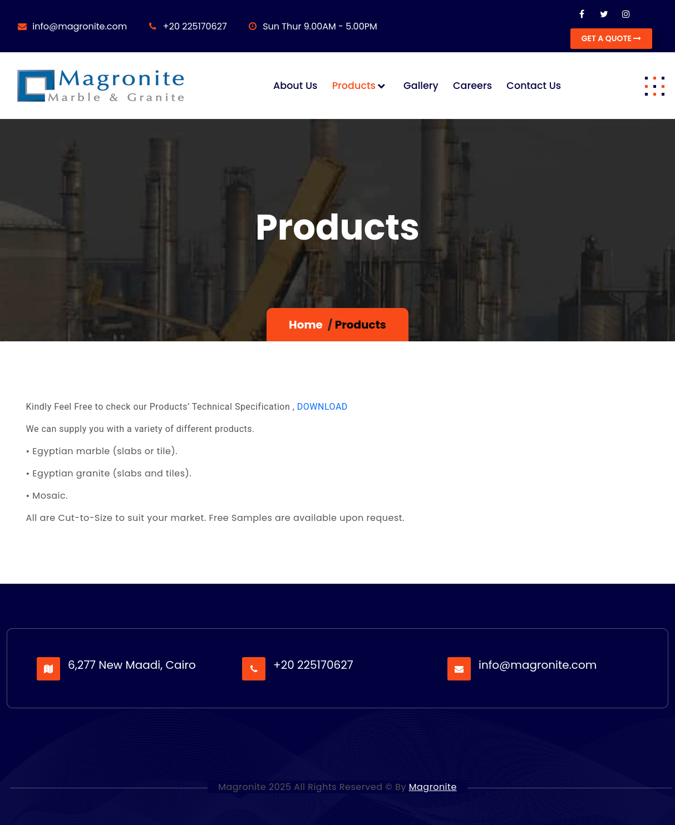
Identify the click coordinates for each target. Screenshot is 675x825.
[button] (654, 86)
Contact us (533, 85)
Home (306, 324)
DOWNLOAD (322, 406)
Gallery (420, 85)
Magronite (433, 787)
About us (295, 85)
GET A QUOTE (612, 38)
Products (354, 85)
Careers (472, 85)
